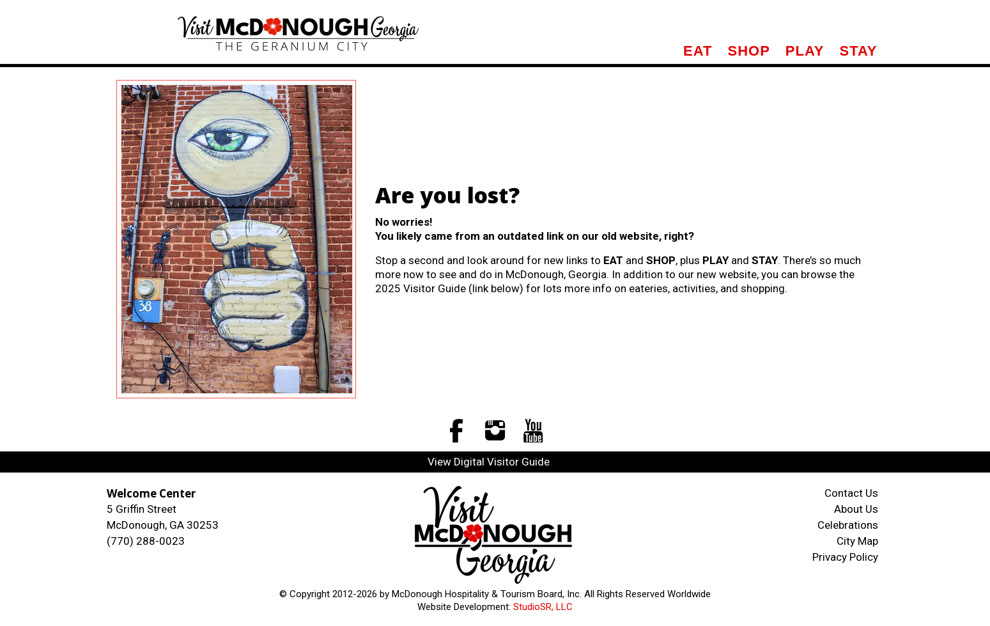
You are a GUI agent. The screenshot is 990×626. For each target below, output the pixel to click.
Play (804, 51)
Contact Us (851, 493)
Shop (748, 51)
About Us (856, 509)
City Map (857, 541)
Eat (697, 51)
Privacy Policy (845, 557)
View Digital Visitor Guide (489, 461)
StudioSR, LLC (543, 607)
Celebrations (847, 525)
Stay (858, 51)
